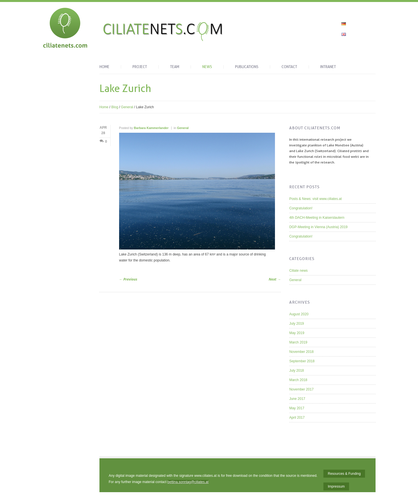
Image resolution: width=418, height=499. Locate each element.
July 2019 (296, 324)
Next (275, 279)
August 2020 (298, 314)
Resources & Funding (344, 474)
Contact (289, 67)
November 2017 (301, 389)
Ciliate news (298, 271)
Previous (128, 279)
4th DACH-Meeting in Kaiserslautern (316, 218)
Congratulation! (300, 208)
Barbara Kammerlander (151, 128)
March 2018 (298, 380)
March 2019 (298, 342)
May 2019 (296, 333)
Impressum (336, 486)
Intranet (328, 67)
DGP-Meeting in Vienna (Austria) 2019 (318, 227)
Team (174, 67)
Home (104, 67)
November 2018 (301, 352)
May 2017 (296, 408)
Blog (114, 107)
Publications (246, 67)
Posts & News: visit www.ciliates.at (315, 199)
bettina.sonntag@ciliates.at (188, 482)
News (207, 67)
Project (139, 67)
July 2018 (296, 371)
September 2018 (302, 361)
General (127, 107)
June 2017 (297, 399)
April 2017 (297, 418)
